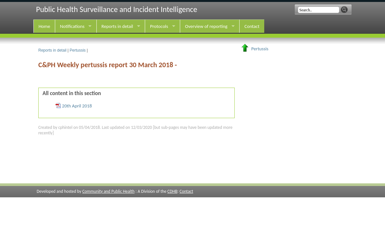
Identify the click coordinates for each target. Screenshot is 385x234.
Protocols (159, 26)
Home (44, 26)
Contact (251, 26)
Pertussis (78, 50)
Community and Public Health (108, 191)
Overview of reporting (206, 26)
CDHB (173, 191)
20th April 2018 (77, 106)
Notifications (72, 26)
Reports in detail (117, 26)
